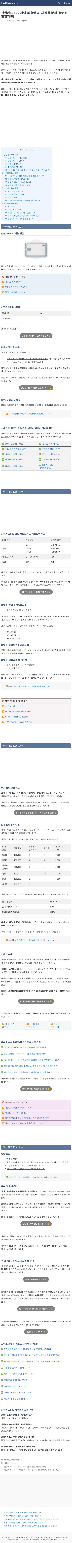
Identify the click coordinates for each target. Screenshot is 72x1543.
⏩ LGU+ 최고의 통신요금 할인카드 (17, 721)
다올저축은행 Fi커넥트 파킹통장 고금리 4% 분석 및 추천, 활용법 (31, 1470)
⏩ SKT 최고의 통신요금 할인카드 (16, 711)
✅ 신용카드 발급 (46, 464)
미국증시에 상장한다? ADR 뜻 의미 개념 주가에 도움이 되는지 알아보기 (30, 1526)
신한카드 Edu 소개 (10, 154)
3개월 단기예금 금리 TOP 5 (15, 1386)
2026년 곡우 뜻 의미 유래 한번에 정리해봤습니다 (22, 1512)
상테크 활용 (11, 197)
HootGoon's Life (9, 3)
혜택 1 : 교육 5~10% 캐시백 (17, 179)
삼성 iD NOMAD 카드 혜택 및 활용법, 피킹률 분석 (25, 1047)
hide (31, 150)
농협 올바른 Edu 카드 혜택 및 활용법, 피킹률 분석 (25, 1053)
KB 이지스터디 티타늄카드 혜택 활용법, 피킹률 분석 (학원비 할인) (31, 1060)
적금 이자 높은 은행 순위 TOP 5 (17, 1398)
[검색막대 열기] (59, 3)
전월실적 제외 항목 (14, 164)
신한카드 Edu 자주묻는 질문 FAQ (19, 218)
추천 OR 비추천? (13, 209)
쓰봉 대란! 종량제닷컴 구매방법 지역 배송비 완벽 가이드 (25, 1522)
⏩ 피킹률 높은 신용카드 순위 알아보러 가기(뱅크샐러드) (29, 940)
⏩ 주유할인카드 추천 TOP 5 (14, 287)
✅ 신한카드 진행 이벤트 (12, 444)
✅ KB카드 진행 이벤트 (49, 444)
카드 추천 (6, 1027)
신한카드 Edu (10, 1463)
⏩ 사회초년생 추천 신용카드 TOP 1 (17, 1112)
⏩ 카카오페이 (32, 1023)
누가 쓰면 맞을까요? (14, 191)
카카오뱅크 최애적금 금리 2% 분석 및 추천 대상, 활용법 (27, 1349)
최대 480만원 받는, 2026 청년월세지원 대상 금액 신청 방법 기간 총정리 (31, 1519)
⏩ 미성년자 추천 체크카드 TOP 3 (16, 1107)
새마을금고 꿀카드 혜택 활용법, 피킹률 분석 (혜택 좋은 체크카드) (31, 1072)
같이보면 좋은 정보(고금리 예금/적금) (21, 215)
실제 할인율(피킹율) (14, 194)
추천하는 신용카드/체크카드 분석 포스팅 (22, 200)
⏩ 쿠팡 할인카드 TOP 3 (12, 706)
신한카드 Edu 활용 (10, 188)
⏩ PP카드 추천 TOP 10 (12, 282)
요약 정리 (10, 206)
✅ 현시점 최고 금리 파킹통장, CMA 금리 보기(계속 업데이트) (31, 1177)
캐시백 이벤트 (45, 467)
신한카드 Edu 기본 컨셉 (16, 158)
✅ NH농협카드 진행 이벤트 (14, 449)
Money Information (13, 1459)
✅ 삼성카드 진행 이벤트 (49, 454)
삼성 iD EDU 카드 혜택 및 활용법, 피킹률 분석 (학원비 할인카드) (31, 1066)
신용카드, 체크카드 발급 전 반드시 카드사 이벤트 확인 (28, 170)
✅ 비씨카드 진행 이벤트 (12, 454)
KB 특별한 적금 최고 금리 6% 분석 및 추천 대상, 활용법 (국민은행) (32, 1361)
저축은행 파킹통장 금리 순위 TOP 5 (19, 1373)
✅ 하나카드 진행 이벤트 (12, 459)
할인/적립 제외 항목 (14, 167)
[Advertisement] (36, 41)
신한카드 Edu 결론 (10, 203)
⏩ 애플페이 (56, 1023)
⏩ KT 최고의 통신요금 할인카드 (16, 716)
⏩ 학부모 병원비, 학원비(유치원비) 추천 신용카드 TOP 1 (26, 1118)
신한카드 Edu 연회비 (14, 161)
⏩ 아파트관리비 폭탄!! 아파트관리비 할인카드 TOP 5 (28, 413)
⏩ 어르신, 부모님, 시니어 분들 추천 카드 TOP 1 (22, 1123)
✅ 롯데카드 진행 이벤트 (49, 449)
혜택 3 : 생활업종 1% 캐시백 (17, 185)
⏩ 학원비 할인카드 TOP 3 (13, 292)
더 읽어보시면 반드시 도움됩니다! (20, 212)
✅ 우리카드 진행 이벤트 (49, 459)
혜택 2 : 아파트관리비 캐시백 (18, 182)
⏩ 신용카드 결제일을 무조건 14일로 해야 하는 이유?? (28, 686)
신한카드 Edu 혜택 (10, 173)
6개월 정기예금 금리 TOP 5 (15, 1380)
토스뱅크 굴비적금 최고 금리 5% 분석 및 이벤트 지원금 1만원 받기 (32, 1355)
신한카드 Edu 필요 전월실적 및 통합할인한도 (24, 176)
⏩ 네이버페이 (8, 1023)
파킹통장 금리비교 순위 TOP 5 (17, 1367)
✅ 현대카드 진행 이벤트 (12, 466)
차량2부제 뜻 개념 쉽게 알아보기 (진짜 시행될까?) (22, 1516)
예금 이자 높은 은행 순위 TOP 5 (17, 1392)
